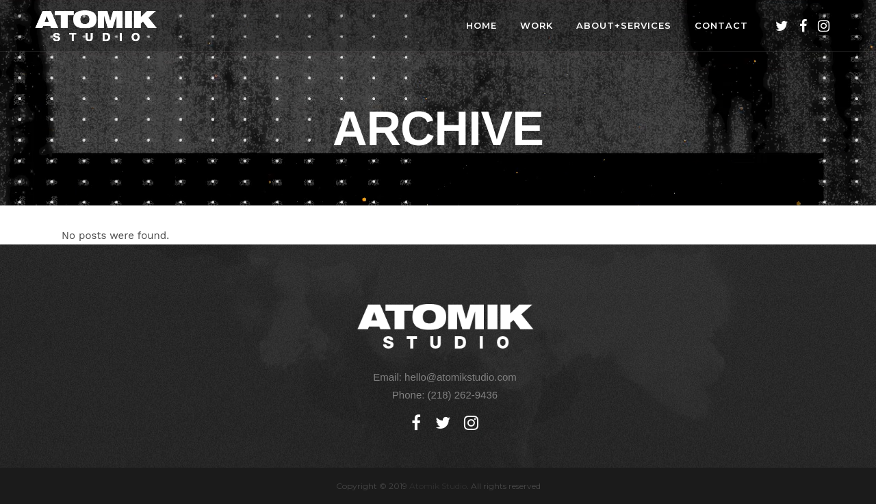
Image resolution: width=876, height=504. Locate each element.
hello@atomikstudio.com (460, 377)
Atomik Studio (438, 486)
